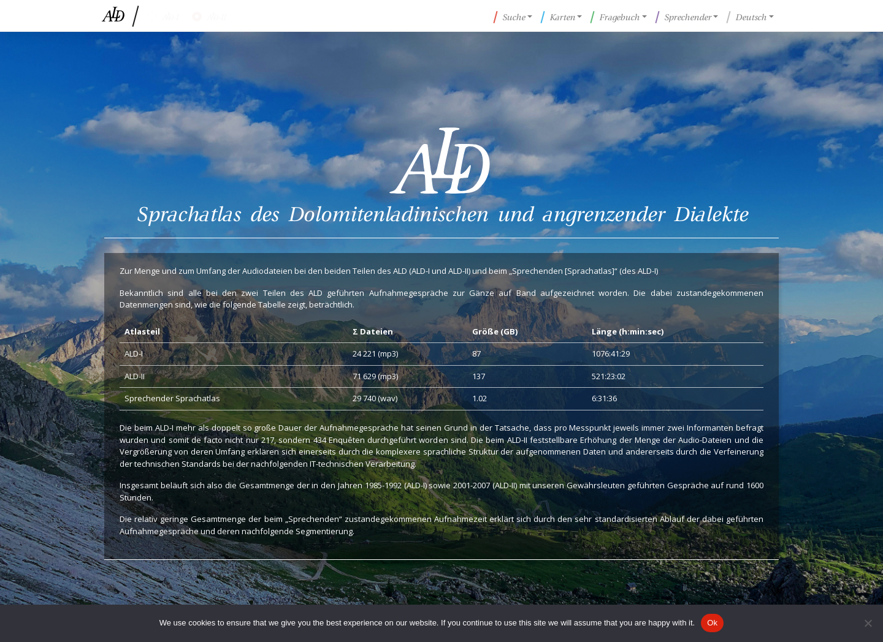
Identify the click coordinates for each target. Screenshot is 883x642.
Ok (712, 622)
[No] (868, 623)
